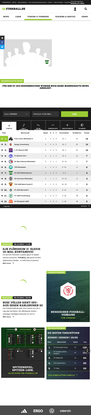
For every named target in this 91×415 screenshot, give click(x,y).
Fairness (82, 126)
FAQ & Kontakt (58, 2)
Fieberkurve (53, 126)
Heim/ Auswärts (38, 126)
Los (74, 114)
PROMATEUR (6, 2)
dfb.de (14, 2)
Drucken (85, 206)
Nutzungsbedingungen (31, 407)
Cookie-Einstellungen (71, 407)
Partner (50, 2)
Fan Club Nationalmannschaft (37, 2)
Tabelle (9, 126)
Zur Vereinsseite (45, 31)
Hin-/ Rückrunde (24, 126)
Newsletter (68, 2)
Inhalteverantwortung (57, 407)
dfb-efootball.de (22, 2)
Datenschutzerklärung (16, 407)
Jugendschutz (44, 407)
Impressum (5, 407)
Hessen (49, 25)
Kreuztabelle (67, 126)
